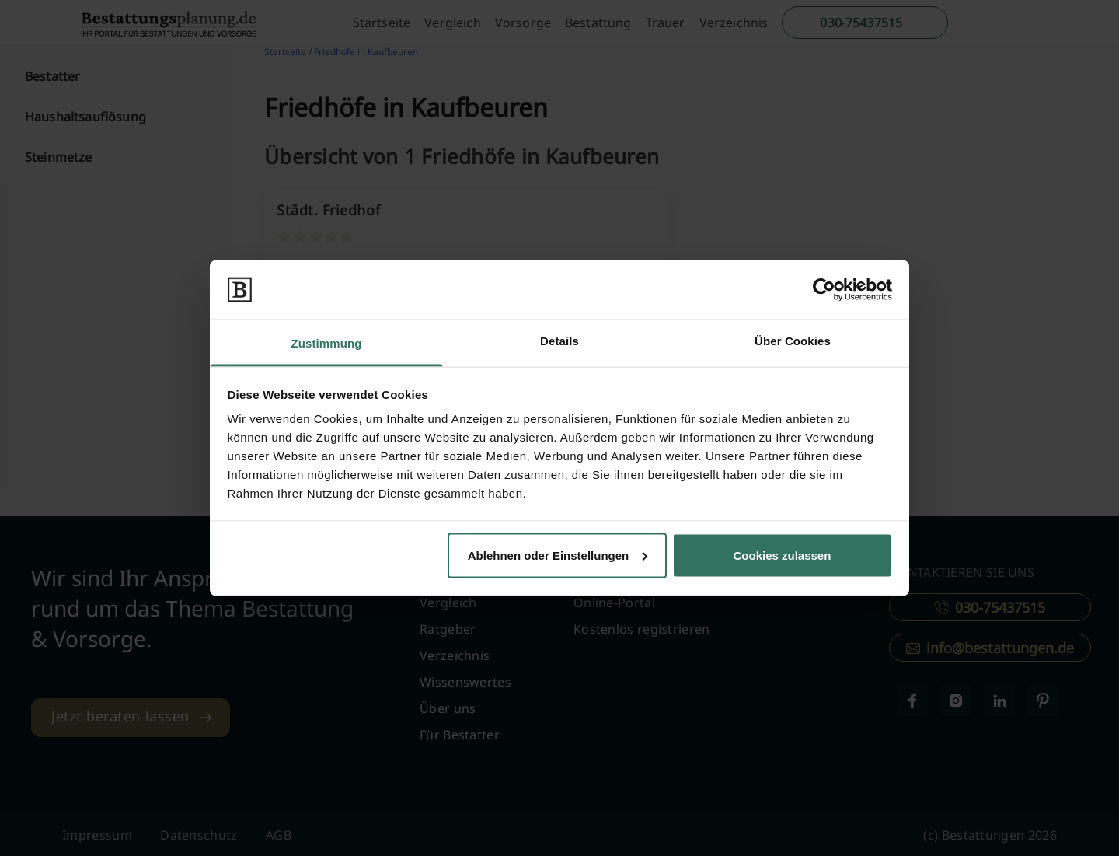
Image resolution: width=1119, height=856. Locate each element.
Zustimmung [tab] (326, 343)
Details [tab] (559, 341)
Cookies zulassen (782, 554)
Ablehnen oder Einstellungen (558, 554)
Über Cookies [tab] (793, 341)
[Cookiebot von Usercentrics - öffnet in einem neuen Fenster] (824, 289)
